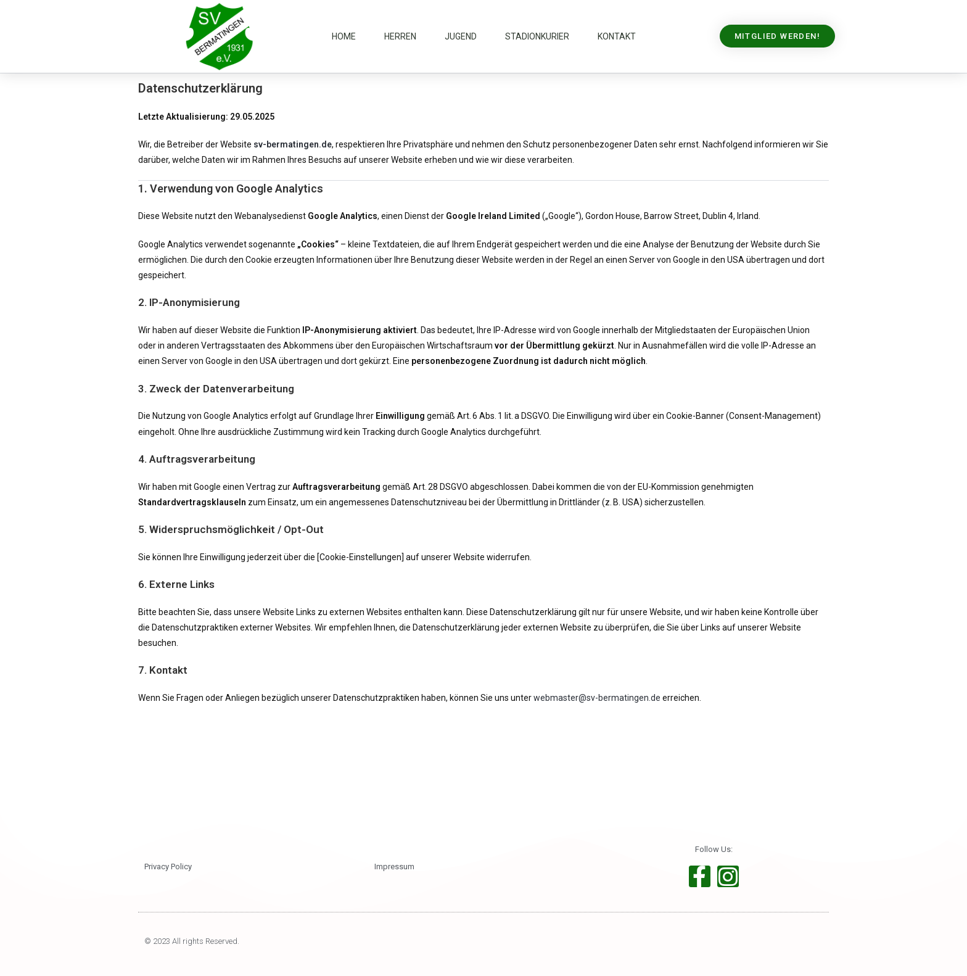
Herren (400, 36)
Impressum (394, 866)
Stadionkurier (537, 36)
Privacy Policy (168, 866)
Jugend (461, 36)
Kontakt (617, 36)
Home (344, 36)
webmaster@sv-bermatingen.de (596, 698)
